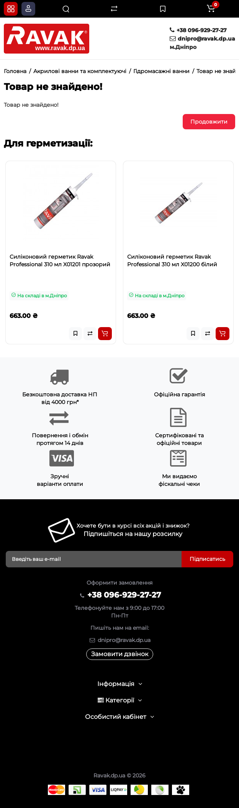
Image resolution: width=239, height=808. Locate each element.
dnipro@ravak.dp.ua (202, 38)
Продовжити (209, 121)
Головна (15, 71)
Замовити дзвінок (119, 654)
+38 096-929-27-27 (198, 30)
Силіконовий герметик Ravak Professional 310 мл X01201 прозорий (60, 260)
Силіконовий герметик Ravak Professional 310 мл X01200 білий (172, 260)
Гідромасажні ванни (161, 71)
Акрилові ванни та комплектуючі (79, 71)
